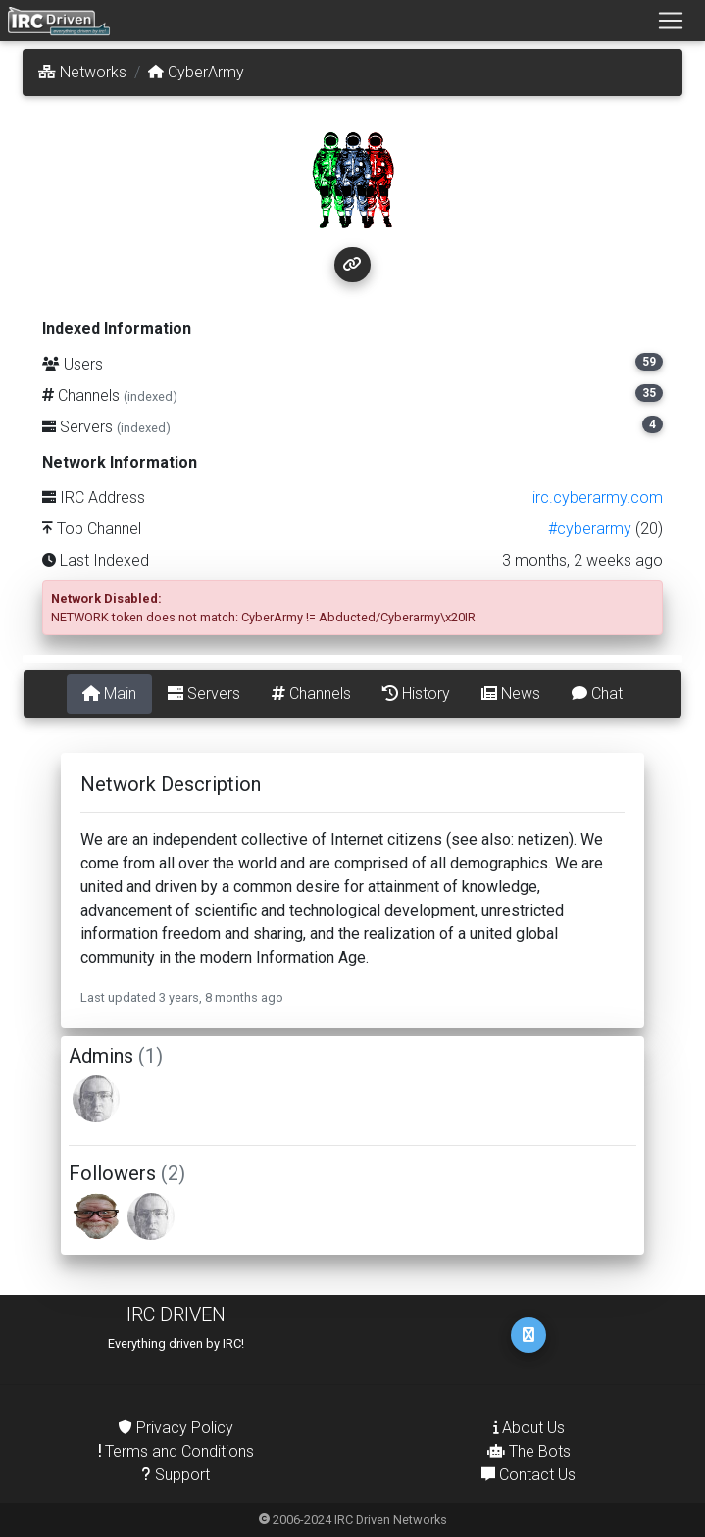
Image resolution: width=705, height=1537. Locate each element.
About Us (529, 1427)
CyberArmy (196, 72)
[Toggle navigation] (670, 20)
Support (176, 1474)
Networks (82, 72)
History (416, 693)
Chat (597, 693)
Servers (204, 693)
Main (109, 693)
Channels (311, 693)
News (510, 693)
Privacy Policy (176, 1427)
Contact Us (528, 1474)
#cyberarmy (589, 529)
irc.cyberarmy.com (597, 497)
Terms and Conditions (176, 1451)
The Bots (529, 1451)
